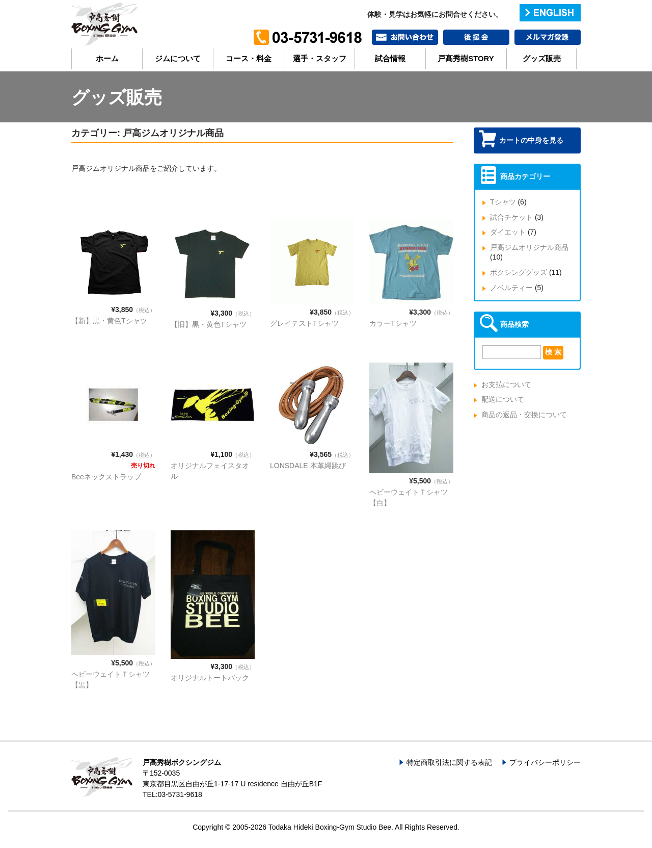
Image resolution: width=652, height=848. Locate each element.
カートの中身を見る (531, 140)
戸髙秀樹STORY (466, 59)
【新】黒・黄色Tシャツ (109, 321)
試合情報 (390, 59)
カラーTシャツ (393, 323)
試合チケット (511, 217)
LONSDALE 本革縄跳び (308, 465)
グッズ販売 (542, 59)
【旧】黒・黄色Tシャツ (209, 324)
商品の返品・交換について (524, 414)
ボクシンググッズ (518, 272)
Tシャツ (503, 202)
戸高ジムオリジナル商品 (529, 247)
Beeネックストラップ (106, 477)
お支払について (506, 384)
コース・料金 (248, 59)
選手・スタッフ (319, 59)
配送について (502, 399)
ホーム (107, 59)
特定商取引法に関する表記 (449, 762)
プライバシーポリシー (545, 762)
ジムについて (178, 59)
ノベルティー (511, 288)
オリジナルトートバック (210, 678)
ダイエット (508, 232)
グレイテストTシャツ (304, 323)
